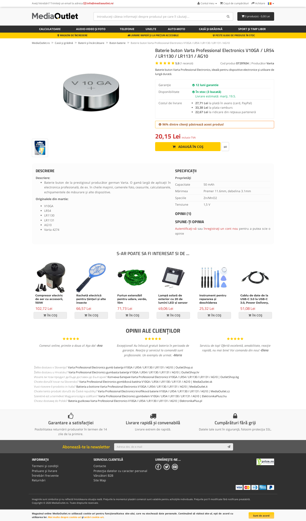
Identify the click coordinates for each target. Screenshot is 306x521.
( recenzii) (184, 63)
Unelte (151, 29)
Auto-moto (176, 29)
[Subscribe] (229, 446)
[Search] (228, 16)
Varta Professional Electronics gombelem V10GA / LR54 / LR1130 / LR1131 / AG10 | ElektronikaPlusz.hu (162, 396)
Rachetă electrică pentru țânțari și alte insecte (91, 299)
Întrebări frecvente (45, 475)
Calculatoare (50, 29)
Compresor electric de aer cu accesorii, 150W (49, 299)
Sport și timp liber (252, 29)
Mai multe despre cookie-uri (64, 517)
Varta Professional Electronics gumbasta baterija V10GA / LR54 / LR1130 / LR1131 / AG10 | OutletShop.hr (133, 372)
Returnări (38, 480)
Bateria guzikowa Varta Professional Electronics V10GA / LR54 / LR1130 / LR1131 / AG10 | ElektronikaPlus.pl (135, 401)
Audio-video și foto (90, 29)
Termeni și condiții (45, 466)
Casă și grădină (210, 29)
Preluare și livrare (44, 471)
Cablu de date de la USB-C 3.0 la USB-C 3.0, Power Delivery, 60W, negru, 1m (254, 301)
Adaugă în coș (188, 146)
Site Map (100, 480)
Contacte (100, 466)
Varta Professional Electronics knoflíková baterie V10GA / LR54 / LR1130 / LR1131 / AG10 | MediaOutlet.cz (164, 391)
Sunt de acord (261, 515)
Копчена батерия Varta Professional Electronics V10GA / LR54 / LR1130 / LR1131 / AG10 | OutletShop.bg (173, 377)
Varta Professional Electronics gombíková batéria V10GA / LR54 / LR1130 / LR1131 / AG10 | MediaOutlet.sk (145, 382)
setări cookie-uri (93, 517)
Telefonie (127, 29)
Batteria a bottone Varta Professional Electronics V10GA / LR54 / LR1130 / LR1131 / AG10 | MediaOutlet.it (142, 386)
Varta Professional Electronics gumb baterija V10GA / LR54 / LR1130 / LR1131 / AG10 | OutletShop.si (130, 367)
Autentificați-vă (186, 229)
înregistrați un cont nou (221, 229)
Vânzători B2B (103, 475)
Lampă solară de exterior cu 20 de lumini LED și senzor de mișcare (173, 301)
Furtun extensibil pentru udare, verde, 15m (132, 299)
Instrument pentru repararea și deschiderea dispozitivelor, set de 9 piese (214, 303)
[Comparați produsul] (225, 146)
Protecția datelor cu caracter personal (120, 471)
